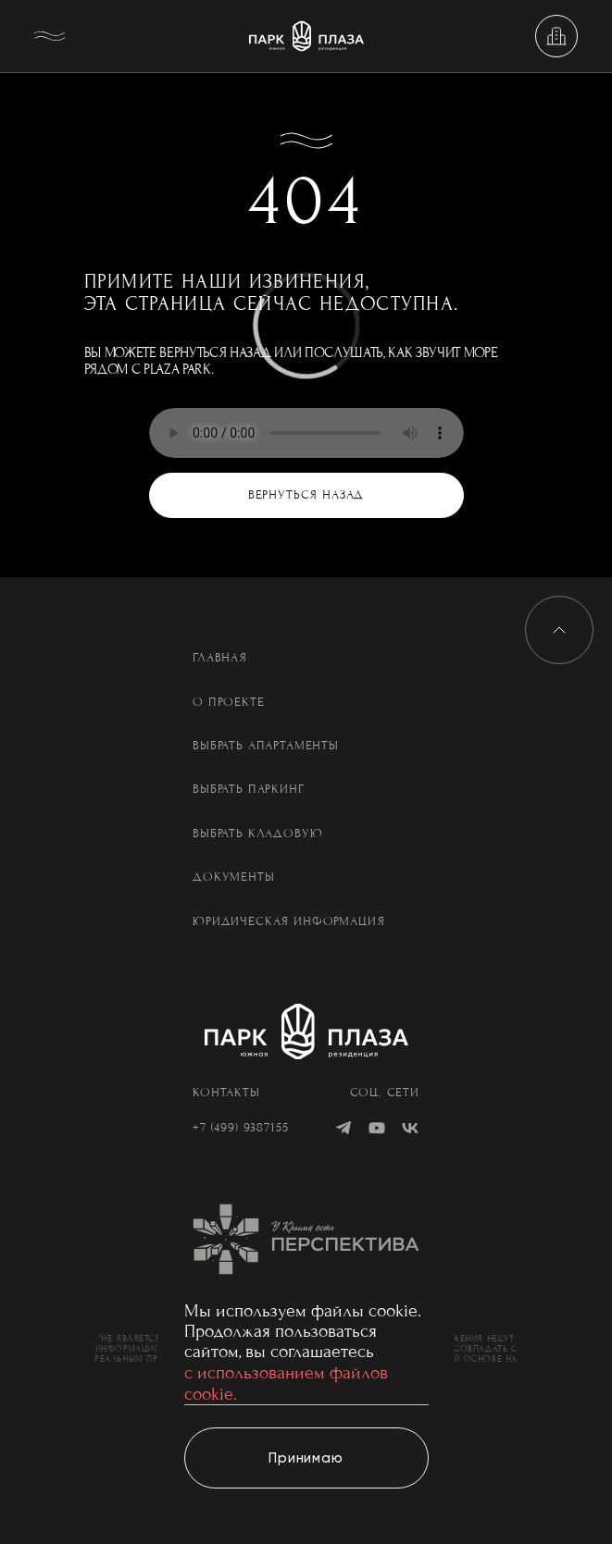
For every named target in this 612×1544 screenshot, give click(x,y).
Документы (234, 877)
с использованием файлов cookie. (286, 1383)
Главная (220, 658)
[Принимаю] (306, 1458)
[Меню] (55, 36)
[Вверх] (559, 630)
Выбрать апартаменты (266, 746)
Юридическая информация (288, 922)
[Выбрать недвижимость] (556, 36)
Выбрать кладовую (257, 834)
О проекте (229, 703)
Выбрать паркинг (249, 790)
